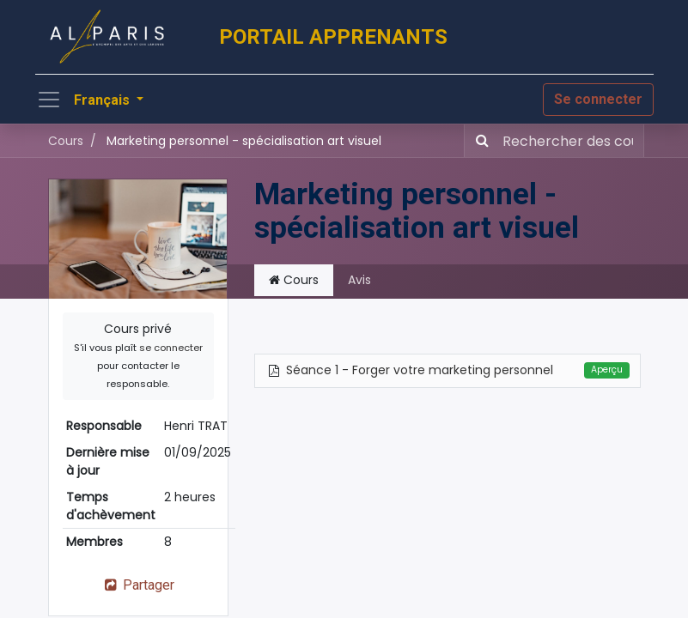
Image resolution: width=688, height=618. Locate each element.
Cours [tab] (294, 279)
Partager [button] (137, 585)
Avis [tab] (359, 279)
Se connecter (598, 99)
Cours (65, 140)
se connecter (171, 347)
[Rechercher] (479, 140)
